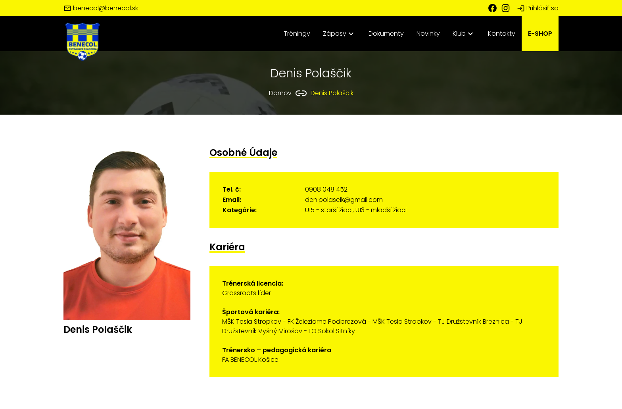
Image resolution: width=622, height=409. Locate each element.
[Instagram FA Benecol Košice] (509, 8)
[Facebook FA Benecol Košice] (494, 8)
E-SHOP (540, 33)
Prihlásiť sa (538, 8)
